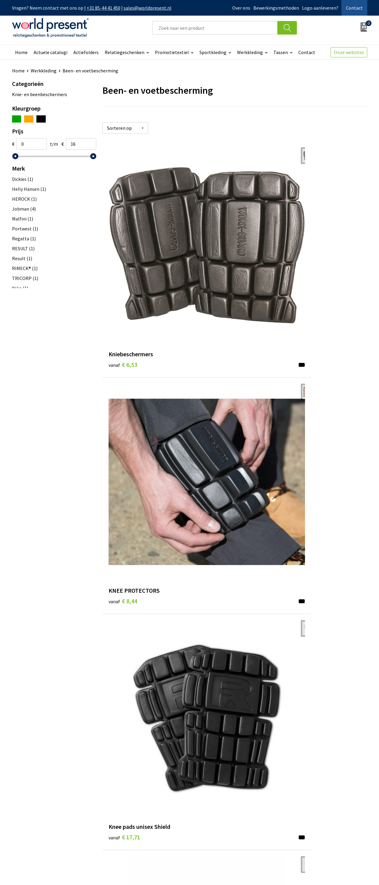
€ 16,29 (124, 713)
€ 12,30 (301, 478)
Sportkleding (212, 52)
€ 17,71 (301, 242)
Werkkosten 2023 (126, 786)
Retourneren (210, 795)
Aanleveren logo (126, 822)
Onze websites (349, 52)
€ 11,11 (301, 364)
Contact (354, 8)
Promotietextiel (172, 52)
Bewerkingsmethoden (276, 8)
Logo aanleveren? (320, 8)
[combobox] (215, 28)
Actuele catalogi (50, 52)
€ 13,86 (212, 600)
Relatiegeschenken (124, 52)
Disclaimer (353, 872)
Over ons (241, 8)
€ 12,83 (124, 591)
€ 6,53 (123, 242)
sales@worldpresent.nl (147, 8)
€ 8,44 (211, 242)
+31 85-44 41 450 (103, 8)
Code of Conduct (126, 795)
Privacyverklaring (318, 872)
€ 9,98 (123, 364)
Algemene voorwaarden (270, 872)
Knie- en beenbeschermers (39, 94)
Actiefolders (86, 52)
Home (21, 52)
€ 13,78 (212, 478)
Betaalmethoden (215, 786)
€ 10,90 (212, 355)
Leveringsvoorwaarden (132, 804)
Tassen (280, 52)
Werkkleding (250, 52)
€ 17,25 (301, 600)
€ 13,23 (124, 478)
